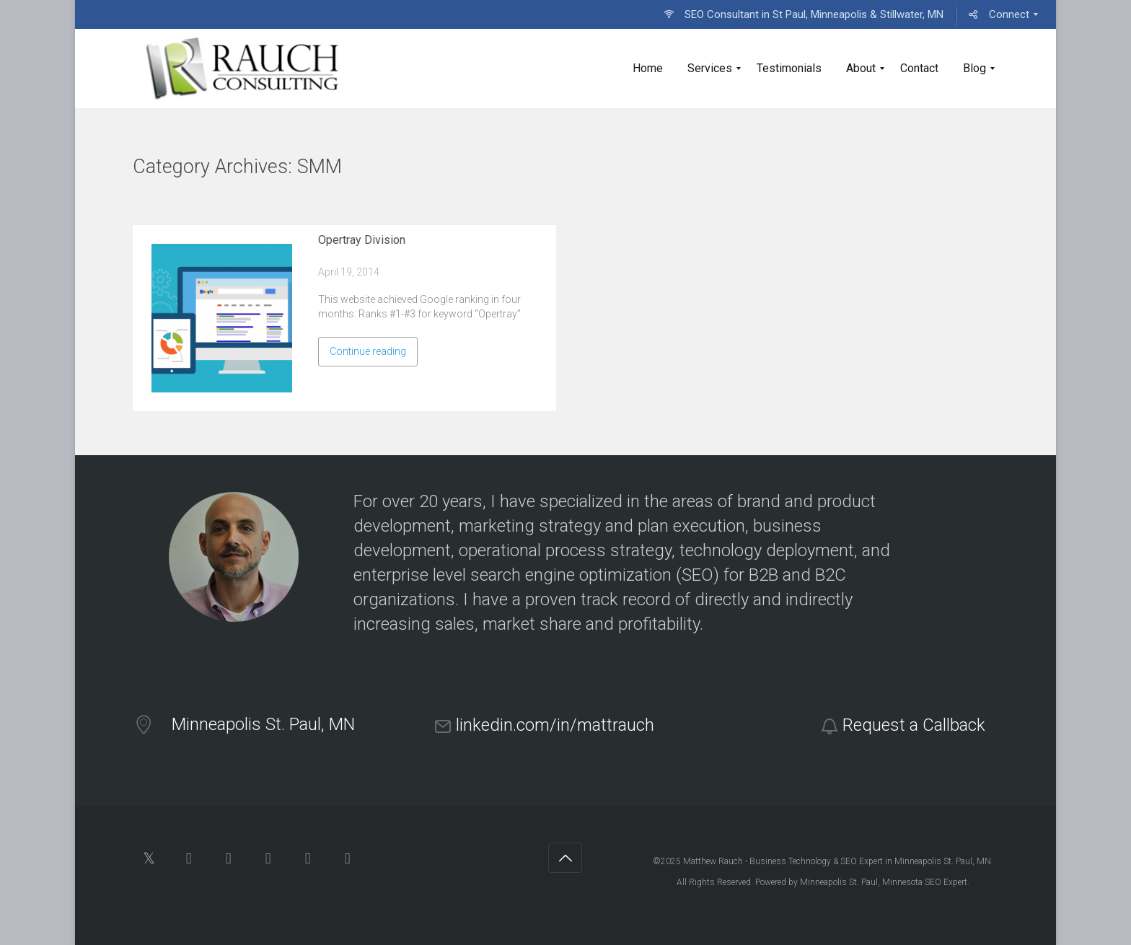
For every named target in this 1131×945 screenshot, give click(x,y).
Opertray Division (361, 240)
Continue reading (368, 351)
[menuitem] (803, 14)
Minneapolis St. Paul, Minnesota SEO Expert (883, 882)
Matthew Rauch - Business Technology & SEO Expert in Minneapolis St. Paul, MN (837, 861)
